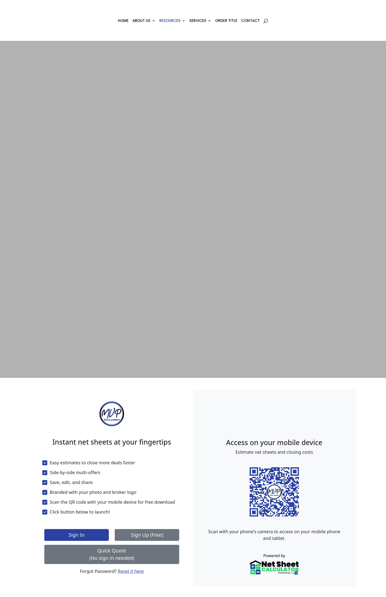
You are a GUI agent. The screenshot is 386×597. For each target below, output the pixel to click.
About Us (141, 21)
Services (197, 21)
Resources (169, 21)
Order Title (226, 21)
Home (123, 21)
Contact (250, 21)
